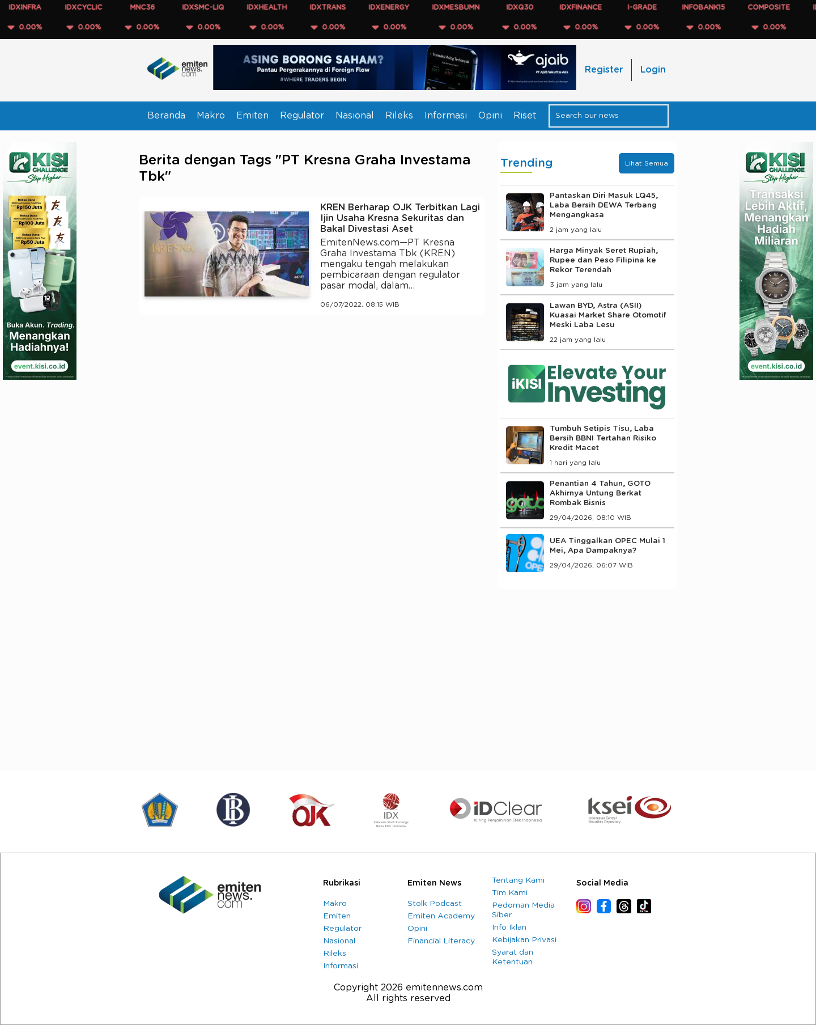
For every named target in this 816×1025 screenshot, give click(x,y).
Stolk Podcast (434, 904)
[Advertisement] (312, 427)
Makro (211, 115)
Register (604, 69)
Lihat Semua (646, 163)
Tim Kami (510, 893)
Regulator (302, 115)
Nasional (354, 115)
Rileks (399, 115)
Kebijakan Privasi (524, 940)
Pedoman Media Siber (523, 910)
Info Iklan (509, 927)
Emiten (252, 115)
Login (653, 69)
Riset (524, 115)
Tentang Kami (518, 880)
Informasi (445, 115)
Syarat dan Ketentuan (512, 957)
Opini (490, 115)
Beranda (166, 115)
